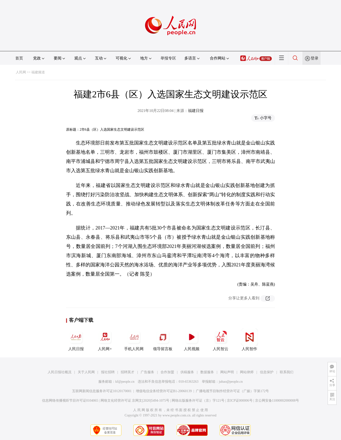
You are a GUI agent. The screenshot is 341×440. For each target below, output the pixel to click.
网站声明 (227, 372)
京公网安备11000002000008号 (277, 400)
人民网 (21, 72)
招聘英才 (127, 372)
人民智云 (220, 340)
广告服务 (147, 372)
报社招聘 (108, 372)
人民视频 (191, 340)
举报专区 (168, 58)
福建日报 (196, 111)
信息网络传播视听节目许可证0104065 (70, 400)
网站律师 (247, 372)
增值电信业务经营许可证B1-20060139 (164, 391)
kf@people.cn (125, 381)
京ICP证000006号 (240, 400)
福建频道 (38, 72)
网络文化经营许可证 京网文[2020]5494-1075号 (135, 400)
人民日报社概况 (59, 372)
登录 (314, 58)
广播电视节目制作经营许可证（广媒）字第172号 (232, 391)
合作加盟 (167, 372)
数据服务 (207, 372)
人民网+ (104, 340)
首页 (19, 58)
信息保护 (266, 372)
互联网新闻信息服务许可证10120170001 (102, 391)
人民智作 (249, 340)
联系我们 (286, 372)
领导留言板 (162, 340)
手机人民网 (134, 340)
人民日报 (76, 340)
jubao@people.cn (231, 381)
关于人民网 (86, 372)
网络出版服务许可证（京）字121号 (198, 400)
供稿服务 (187, 372)
